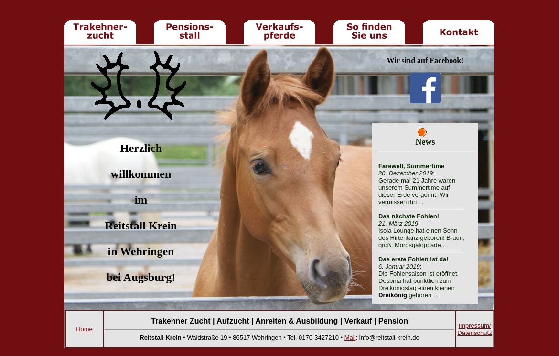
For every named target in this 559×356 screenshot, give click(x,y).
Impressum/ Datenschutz (474, 329)
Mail (350, 337)
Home (84, 329)
